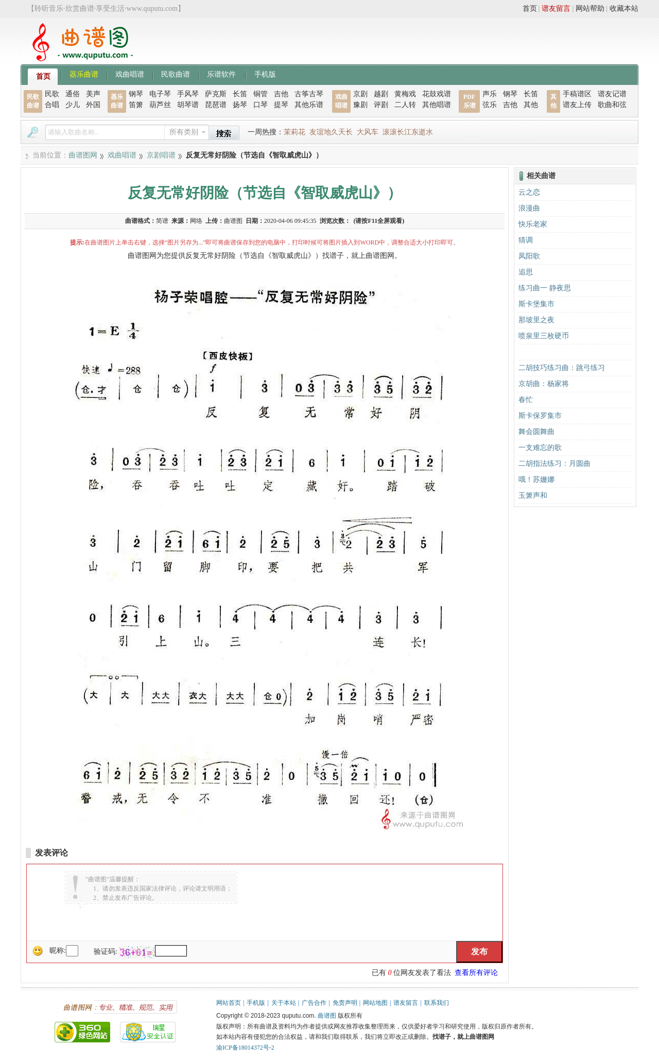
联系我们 (436, 1002)
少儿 (72, 105)
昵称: (57, 950)
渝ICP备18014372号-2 (245, 1047)
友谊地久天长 (331, 132)
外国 (93, 105)
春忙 (525, 400)
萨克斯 (216, 94)
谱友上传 (577, 105)
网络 (196, 220)
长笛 (240, 94)
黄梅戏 (405, 94)
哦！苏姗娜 (536, 479)
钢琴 (136, 94)
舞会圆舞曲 (536, 431)
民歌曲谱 (175, 74)
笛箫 (136, 105)
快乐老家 (532, 224)
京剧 (360, 94)
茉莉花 (294, 132)
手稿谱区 (577, 94)
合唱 (52, 105)
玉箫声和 (532, 495)
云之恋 (529, 192)
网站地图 (375, 1002)
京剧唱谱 (161, 155)
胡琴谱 (188, 105)
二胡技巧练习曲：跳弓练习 (561, 368)
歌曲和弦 (612, 105)
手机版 (265, 74)
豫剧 (360, 105)
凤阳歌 (529, 256)
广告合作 (314, 1002)
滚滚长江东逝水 (408, 132)
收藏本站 (624, 8)
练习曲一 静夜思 (544, 288)
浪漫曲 (529, 208)
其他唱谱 (436, 105)
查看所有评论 (476, 973)
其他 (531, 105)
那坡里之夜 (536, 320)
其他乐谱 (308, 105)
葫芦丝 (160, 105)
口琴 (260, 105)
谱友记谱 (612, 94)
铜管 (260, 94)
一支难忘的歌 (540, 447)
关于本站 (283, 1002)
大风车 (367, 132)
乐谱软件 (221, 74)
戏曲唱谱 (129, 74)
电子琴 (160, 94)
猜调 (525, 240)
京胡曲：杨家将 (543, 384)
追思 (525, 272)
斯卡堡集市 (536, 304)
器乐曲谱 (84, 74)
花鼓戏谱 (436, 94)
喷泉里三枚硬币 (543, 336)
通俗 (72, 94)
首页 (530, 8)
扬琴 (240, 105)
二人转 (405, 105)
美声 (93, 94)
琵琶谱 (216, 105)
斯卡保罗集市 (540, 416)
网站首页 (228, 1002)
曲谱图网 (82, 155)
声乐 (489, 94)
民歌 (52, 94)
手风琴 (188, 94)
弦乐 (489, 105)
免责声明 (345, 1002)
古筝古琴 (308, 94)
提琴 (281, 105)
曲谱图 (327, 1015)
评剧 (381, 105)
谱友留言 (556, 8)
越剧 (381, 94)
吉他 (281, 94)
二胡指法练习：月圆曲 (554, 463)
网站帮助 (590, 8)
